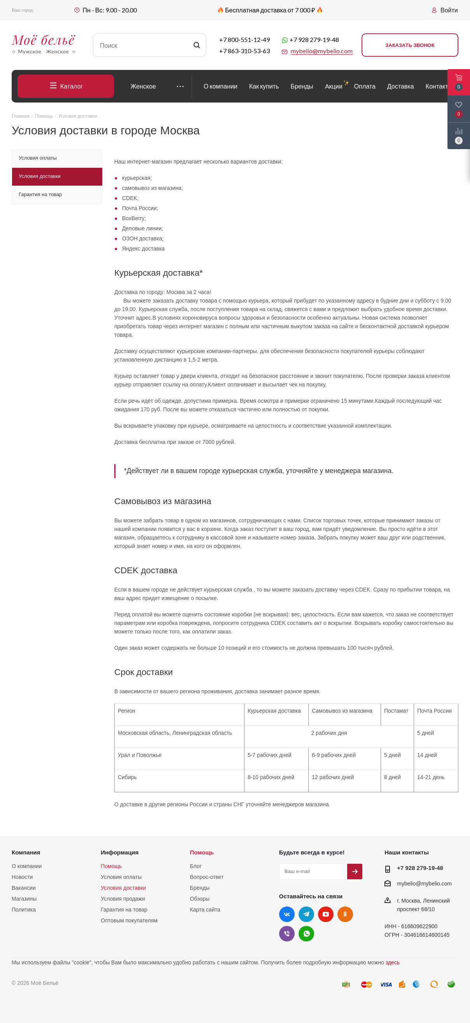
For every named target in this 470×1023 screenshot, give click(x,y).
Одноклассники (345, 914)
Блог (196, 866)
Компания (26, 852)
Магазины (24, 899)
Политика (24, 909)
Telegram (306, 914)
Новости (22, 877)
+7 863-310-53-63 (244, 50)
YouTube (326, 914)
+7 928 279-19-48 (314, 39)
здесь (393, 962)
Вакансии (24, 888)
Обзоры (200, 899)
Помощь (111, 866)
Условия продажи (123, 899)
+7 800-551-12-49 (244, 39)
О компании (27, 866)
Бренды (200, 888)
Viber (287, 933)
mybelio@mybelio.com (424, 883)
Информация (119, 852)
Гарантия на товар (124, 909)
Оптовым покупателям (129, 920)
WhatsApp (306, 933)
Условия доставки (123, 888)
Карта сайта (205, 909)
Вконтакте (287, 914)
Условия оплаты (121, 877)
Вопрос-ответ (207, 877)
